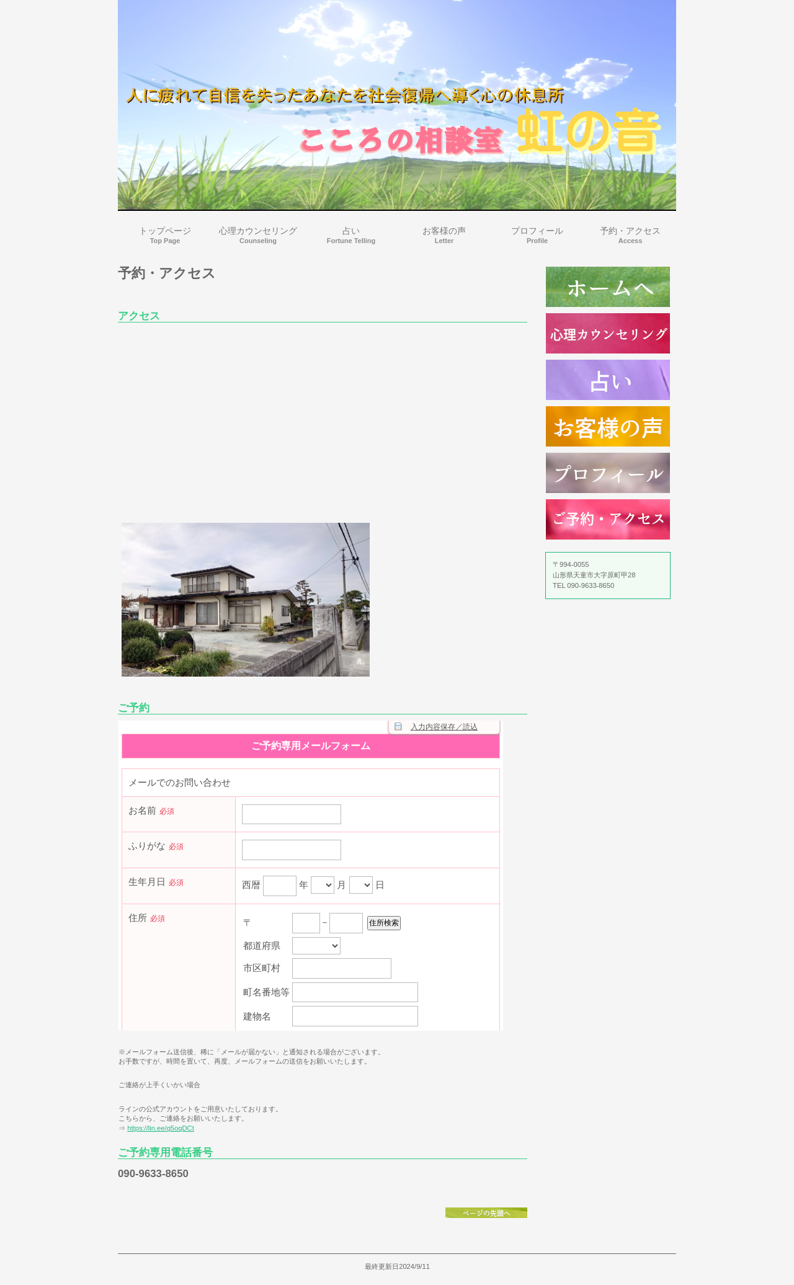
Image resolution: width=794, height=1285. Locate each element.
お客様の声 (608, 426)
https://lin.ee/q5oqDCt (160, 1128)
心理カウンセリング (608, 333)
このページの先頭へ (486, 1212)
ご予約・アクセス (608, 519)
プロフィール (608, 473)
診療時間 (608, 287)
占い (608, 380)
